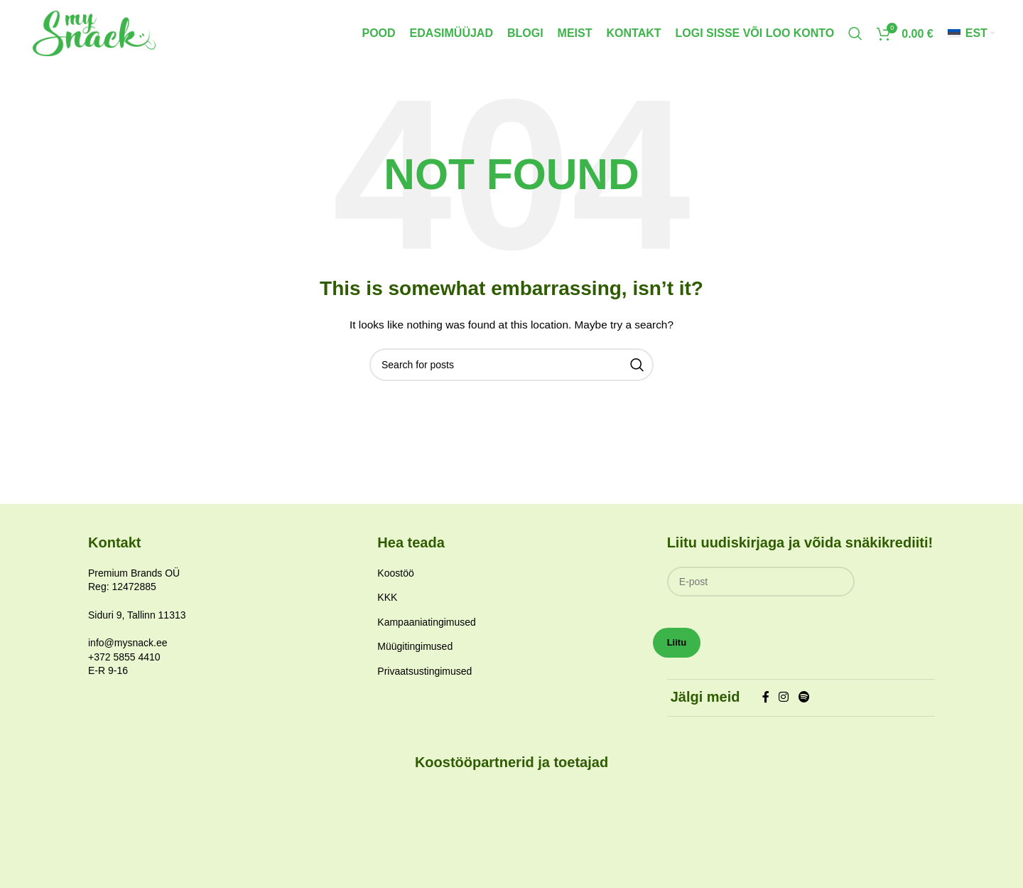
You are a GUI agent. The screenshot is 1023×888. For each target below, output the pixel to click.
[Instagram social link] (784, 706)
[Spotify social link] (804, 706)
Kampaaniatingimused (426, 630)
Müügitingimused (415, 654)
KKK (387, 605)
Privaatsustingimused (424, 679)
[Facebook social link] (765, 706)
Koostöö (395, 581)
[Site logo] (105, 36)
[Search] (855, 37)
